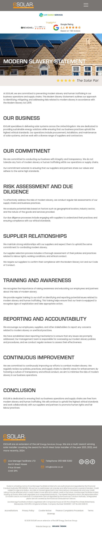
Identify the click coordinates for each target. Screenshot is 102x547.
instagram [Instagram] (81, 480)
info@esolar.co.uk (55, 485)
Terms (83, 529)
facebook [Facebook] (92, 480)
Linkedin (87, 480)
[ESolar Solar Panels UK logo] (13, 6)
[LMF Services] (51, 17)
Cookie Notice (41, 529)
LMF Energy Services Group (50, 462)
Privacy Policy (26, 529)
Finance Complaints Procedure (64, 529)
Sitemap (94, 529)
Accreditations (11, 529)
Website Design (42, 541)
